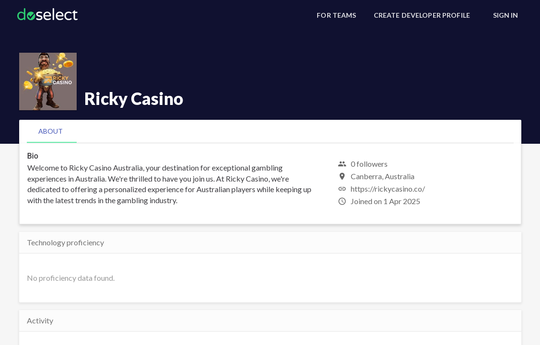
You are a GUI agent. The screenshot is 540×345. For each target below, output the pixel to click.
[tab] (50, 131)
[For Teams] (336, 15)
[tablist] (270, 131)
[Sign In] (505, 15)
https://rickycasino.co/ (388, 188)
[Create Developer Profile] (422, 15)
